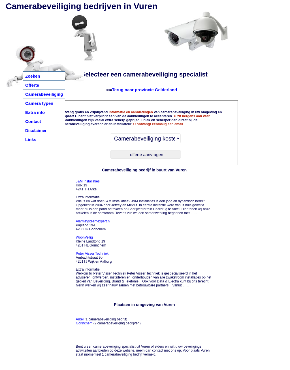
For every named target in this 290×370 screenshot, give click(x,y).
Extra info (35, 112)
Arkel (80, 319)
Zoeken (32, 76)
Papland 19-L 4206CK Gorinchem (93, 225)
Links (30, 139)
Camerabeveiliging (44, 94)
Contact (33, 121)
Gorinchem (84, 323)
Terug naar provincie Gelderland (144, 89)
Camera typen (39, 103)
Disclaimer (36, 130)
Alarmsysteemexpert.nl (93, 221)
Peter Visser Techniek (92, 254)
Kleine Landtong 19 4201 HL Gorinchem (91, 241)
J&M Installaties (88, 181)
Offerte (32, 85)
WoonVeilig (84, 237)
